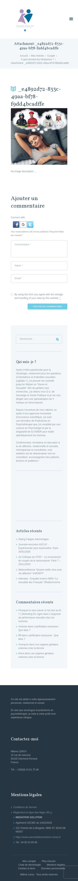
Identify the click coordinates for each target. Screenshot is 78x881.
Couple (51, 55)
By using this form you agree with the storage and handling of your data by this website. (39, 296)
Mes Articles (37, 55)
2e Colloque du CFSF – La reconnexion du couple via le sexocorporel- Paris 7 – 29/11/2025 (39, 561)
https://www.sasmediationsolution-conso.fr (38, 837)
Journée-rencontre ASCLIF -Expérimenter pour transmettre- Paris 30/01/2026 (38, 548)
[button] (16, 223)
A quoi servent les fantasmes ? (37, 59)
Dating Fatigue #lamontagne (33, 539)
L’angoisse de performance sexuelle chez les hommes (39, 618)
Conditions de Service (25, 807)
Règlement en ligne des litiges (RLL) (32, 812)
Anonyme (23, 644)
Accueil (24, 55)
